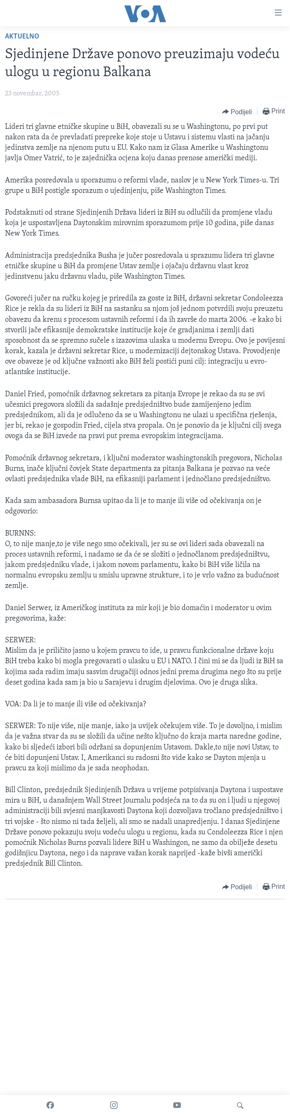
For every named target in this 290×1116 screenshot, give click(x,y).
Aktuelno (22, 37)
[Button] (237, 111)
